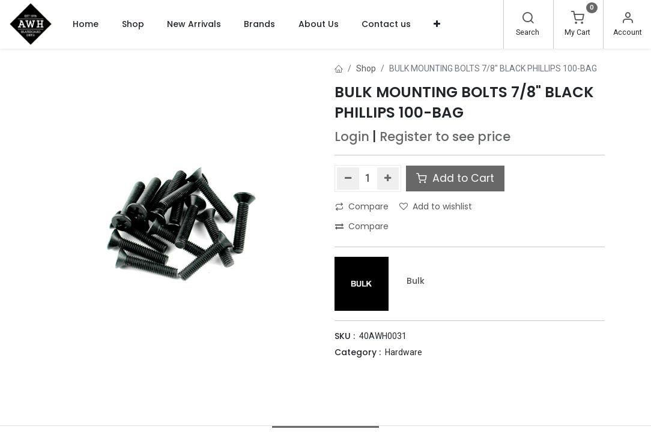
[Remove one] (348, 178)
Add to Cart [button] (455, 178)
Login (352, 136)
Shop (366, 68)
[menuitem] (85, 24)
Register (406, 136)
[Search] (527, 19)
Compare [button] (362, 206)
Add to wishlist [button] (435, 206)
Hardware (403, 352)
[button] (437, 24)
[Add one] (388, 178)
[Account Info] (627, 19)
